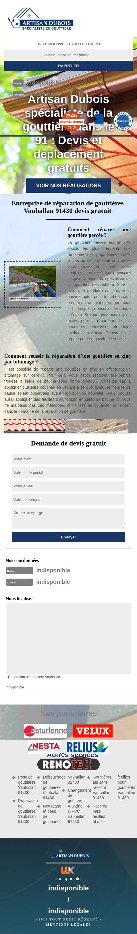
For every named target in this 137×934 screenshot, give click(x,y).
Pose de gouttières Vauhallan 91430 (25, 785)
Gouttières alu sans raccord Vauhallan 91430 (100, 787)
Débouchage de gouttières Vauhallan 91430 (50, 787)
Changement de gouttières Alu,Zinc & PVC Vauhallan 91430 (75, 806)
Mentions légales (68, 925)
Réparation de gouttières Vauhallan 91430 (25, 811)
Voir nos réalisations (68, 185)
